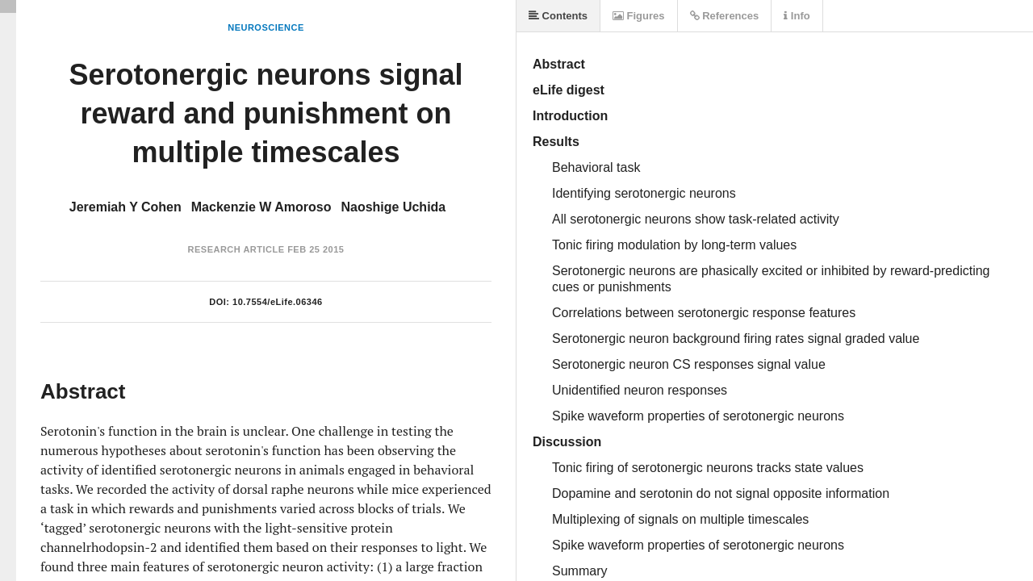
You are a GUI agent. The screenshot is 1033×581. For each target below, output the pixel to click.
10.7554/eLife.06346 (277, 302)
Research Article (236, 249)
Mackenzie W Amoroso (261, 207)
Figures (639, 16)
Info (796, 16)
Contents (558, 16)
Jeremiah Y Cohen (125, 207)
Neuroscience (266, 27)
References (724, 16)
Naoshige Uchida (393, 207)
